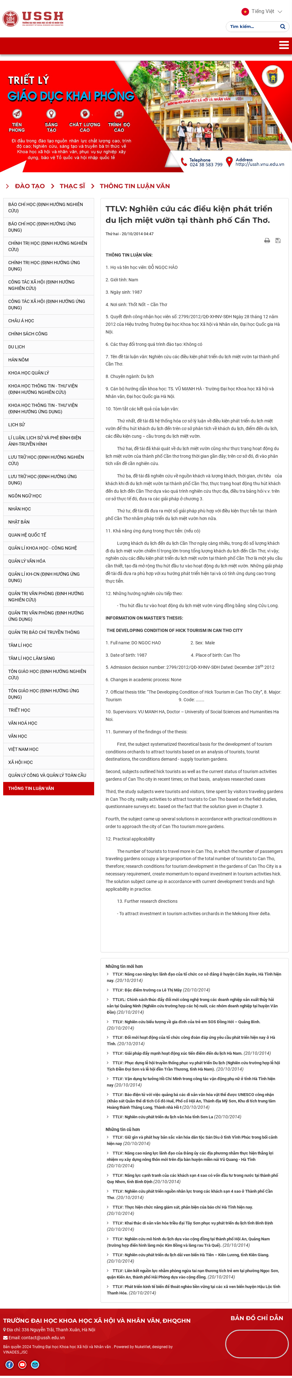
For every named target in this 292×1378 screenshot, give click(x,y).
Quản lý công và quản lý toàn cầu (47, 777)
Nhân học (19, 511)
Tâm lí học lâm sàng (31, 660)
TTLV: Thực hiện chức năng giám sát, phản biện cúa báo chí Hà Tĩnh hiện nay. (183, 1209)
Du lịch (16, 349)
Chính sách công (28, 336)
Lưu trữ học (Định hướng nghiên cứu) (46, 462)
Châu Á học (21, 323)
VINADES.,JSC (15, 1354)
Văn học (17, 738)
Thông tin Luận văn (31, 790)
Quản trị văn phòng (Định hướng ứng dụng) (46, 618)
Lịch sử (16, 426)
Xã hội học (20, 764)
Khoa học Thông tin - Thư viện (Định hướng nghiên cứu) (43, 391)
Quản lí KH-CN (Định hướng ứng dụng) (44, 579)
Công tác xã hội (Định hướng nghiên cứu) (41, 287)
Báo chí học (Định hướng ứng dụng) (42, 229)
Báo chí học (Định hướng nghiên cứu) (45, 210)
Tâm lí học (20, 647)
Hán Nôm (18, 362)
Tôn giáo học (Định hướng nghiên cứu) (47, 676)
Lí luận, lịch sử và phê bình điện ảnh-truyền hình (44, 443)
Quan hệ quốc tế (27, 537)
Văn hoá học (22, 725)
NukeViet (142, 1349)
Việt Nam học (23, 751)
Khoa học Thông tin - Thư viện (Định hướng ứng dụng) (43, 410)
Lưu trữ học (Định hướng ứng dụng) (42, 482)
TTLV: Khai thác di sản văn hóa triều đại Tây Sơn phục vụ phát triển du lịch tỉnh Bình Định (193, 1225)
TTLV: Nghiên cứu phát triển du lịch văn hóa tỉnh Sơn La (163, 1119)
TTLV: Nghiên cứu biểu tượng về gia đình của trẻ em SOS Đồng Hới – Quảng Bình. (187, 1023)
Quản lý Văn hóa (26, 563)
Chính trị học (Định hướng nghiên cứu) (47, 248)
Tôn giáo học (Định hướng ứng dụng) (43, 696)
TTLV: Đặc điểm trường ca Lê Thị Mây (147, 992)
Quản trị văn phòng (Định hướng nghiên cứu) (46, 599)
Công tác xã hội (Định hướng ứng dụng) (46, 306)
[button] (257, 13)
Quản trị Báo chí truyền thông (44, 634)
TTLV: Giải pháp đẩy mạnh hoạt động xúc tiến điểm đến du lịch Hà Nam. (178, 1055)
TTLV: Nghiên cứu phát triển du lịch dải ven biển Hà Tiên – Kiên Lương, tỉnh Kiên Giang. (191, 1257)
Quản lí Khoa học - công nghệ (42, 550)
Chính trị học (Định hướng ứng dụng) (44, 268)
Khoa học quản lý (28, 375)
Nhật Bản (19, 524)
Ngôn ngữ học (25, 498)
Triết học (19, 712)
